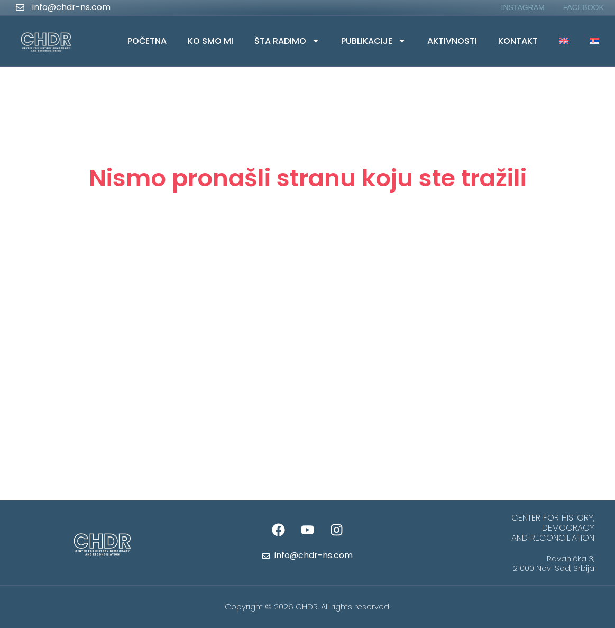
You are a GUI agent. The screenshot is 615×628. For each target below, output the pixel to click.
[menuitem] (563, 41)
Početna (147, 41)
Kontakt (518, 41)
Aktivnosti (452, 41)
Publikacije (373, 40)
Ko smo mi (210, 41)
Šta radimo (287, 40)
